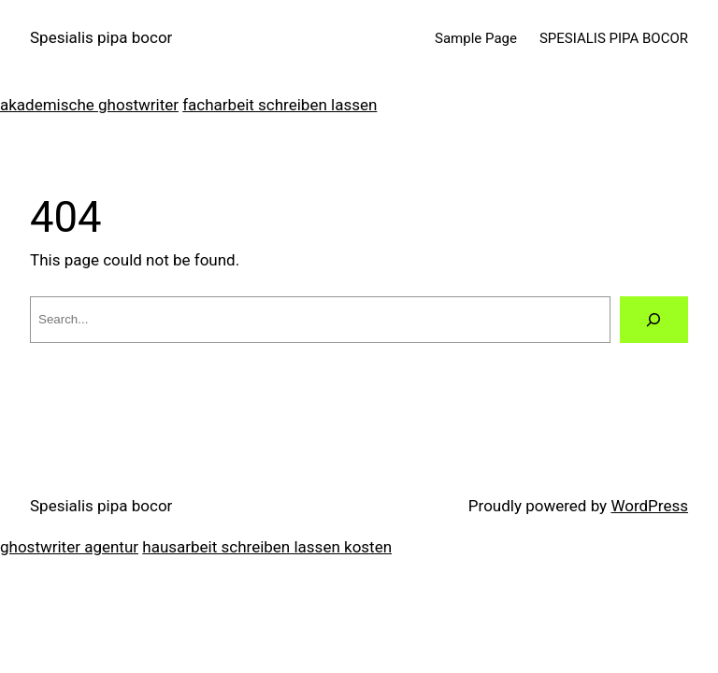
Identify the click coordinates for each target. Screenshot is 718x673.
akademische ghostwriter (89, 104)
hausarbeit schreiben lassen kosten (267, 546)
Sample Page (476, 38)
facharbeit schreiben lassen (279, 104)
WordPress (649, 505)
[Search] (654, 320)
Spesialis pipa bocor (101, 37)
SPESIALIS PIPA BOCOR (613, 38)
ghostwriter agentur (69, 546)
